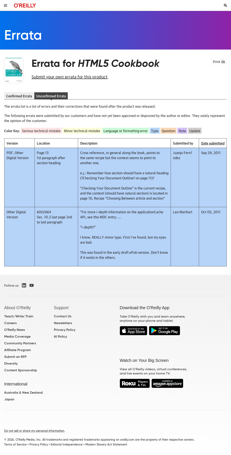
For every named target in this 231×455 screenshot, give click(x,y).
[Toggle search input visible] (225, 5)
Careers (10, 323)
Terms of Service (15, 444)
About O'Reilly (17, 307)
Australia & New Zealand (23, 392)
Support (61, 307)
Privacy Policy (64, 329)
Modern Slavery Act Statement (106, 444)
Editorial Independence (66, 444)
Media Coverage (17, 336)
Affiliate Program (17, 350)
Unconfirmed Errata (51, 96)
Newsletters (63, 323)
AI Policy (60, 336)
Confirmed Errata (19, 96)
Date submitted (212, 143)
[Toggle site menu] (5, 5)
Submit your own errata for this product (70, 76)
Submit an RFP (15, 356)
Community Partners (20, 343)
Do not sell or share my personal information (34, 431)
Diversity (11, 363)
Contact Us (62, 316)
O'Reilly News (14, 329)
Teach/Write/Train (18, 316)
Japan (9, 399)
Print (219, 61)
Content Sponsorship (20, 370)
